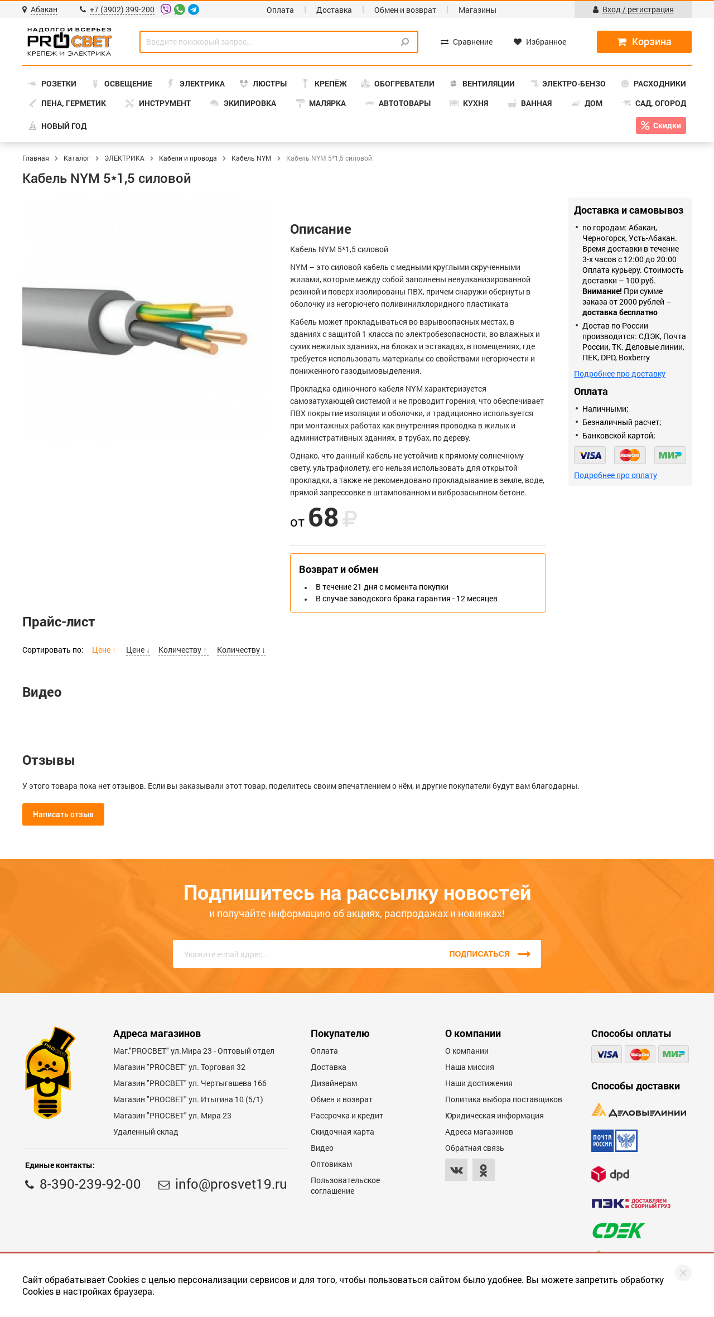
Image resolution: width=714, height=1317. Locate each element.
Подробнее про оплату (615, 475)
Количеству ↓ (241, 649)
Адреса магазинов (479, 1131)
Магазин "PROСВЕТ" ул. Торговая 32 (179, 1067)
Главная (35, 157)
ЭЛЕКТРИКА (124, 157)
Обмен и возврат (405, 9)
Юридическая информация (494, 1115)
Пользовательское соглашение (345, 1185)
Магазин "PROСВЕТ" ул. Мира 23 (172, 1115)
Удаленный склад (145, 1131)
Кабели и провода (188, 157)
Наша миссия (469, 1067)
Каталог (77, 157)
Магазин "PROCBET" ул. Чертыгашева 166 (190, 1083)
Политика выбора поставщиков (503, 1099)
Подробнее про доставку (619, 373)
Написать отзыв (63, 814)
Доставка (334, 9)
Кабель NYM (251, 157)
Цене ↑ (105, 649)
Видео (322, 1147)
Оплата (280, 9)
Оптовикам (331, 1164)
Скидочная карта (342, 1131)
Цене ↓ (138, 649)
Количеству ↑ (183, 649)
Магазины (477, 9)
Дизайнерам (334, 1083)
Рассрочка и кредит (347, 1115)
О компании (467, 1050)
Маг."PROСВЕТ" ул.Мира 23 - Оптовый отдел (193, 1050)
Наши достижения (479, 1083)
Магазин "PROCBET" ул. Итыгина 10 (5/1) (188, 1099)
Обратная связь (474, 1147)
